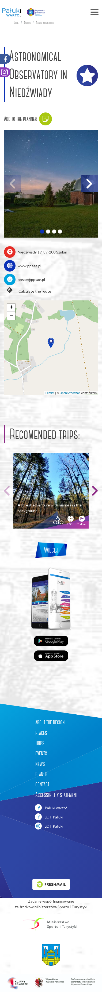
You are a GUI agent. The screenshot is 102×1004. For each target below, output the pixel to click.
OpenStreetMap (70, 393)
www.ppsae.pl (29, 265)
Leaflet (50, 393)
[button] (42, 231)
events (41, 753)
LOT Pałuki (49, 816)
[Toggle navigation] (76, 12)
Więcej (51, 550)
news (40, 763)
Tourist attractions (45, 23)
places (41, 732)
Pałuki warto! (51, 807)
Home (16, 23)
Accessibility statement (56, 794)
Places (27, 23)
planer (41, 773)
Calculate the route (27, 290)
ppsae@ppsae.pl (31, 279)
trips (39, 742)
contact (42, 784)
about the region (50, 722)
